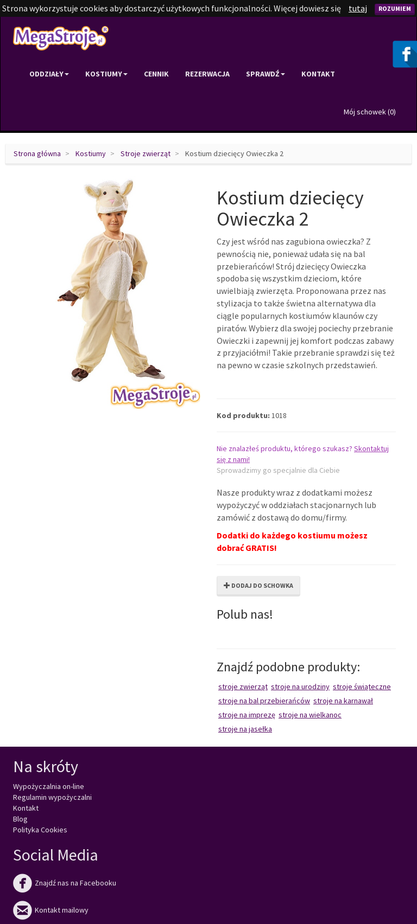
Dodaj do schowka (258, 585)
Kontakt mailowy (51, 909)
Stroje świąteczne (362, 686)
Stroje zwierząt (145, 153)
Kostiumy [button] (106, 74)
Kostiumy (90, 153)
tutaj (358, 8)
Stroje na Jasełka (245, 729)
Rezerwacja (207, 74)
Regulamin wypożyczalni (52, 797)
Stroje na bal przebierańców (264, 700)
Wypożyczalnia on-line (48, 786)
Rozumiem (394, 8)
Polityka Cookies (40, 830)
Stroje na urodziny (300, 686)
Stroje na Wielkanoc (310, 715)
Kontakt (318, 74)
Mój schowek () (370, 112)
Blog (20, 819)
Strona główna (37, 153)
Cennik (156, 74)
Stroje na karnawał (343, 700)
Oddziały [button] (49, 74)
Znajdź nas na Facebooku (64, 882)
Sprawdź (265, 74)
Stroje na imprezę (246, 715)
